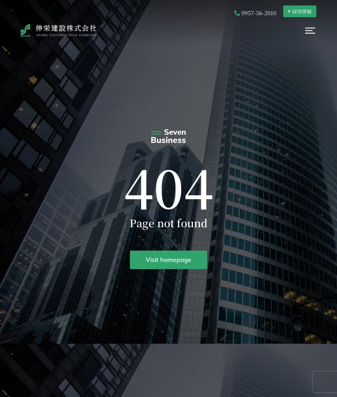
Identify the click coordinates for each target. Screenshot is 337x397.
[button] (320, 32)
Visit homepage (168, 260)
